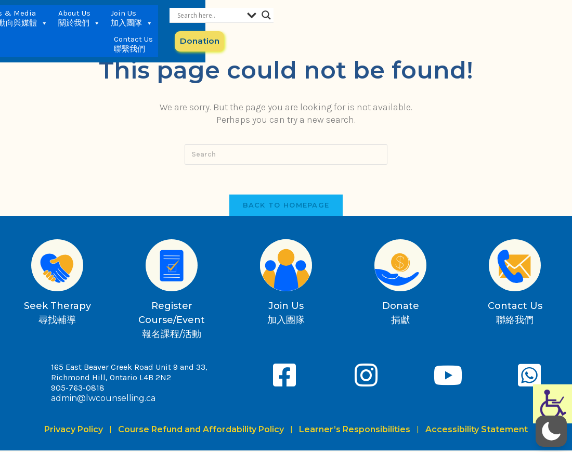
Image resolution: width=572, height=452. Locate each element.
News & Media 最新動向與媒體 (256, 26)
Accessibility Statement (476, 431)
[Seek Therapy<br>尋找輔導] (57, 267)
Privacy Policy (75, 431)
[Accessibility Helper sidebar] (552, 403)
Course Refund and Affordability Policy (201, 431)
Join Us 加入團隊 (373, 26)
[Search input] (503, 15)
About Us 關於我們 (321, 26)
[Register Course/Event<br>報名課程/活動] (172, 267)
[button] (551, 431)
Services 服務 (197, 26)
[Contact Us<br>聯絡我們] (515, 267)
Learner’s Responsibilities (354, 431)
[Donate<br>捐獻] (400, 267)
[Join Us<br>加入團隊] (286, 267)
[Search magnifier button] (559, 15)
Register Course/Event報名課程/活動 (171, 321)
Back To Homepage (286, 206)
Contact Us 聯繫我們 (424, 26)
